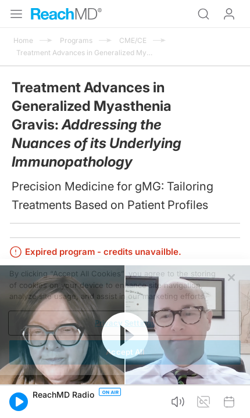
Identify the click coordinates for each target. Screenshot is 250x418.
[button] (18, 401)
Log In (229, 14)
